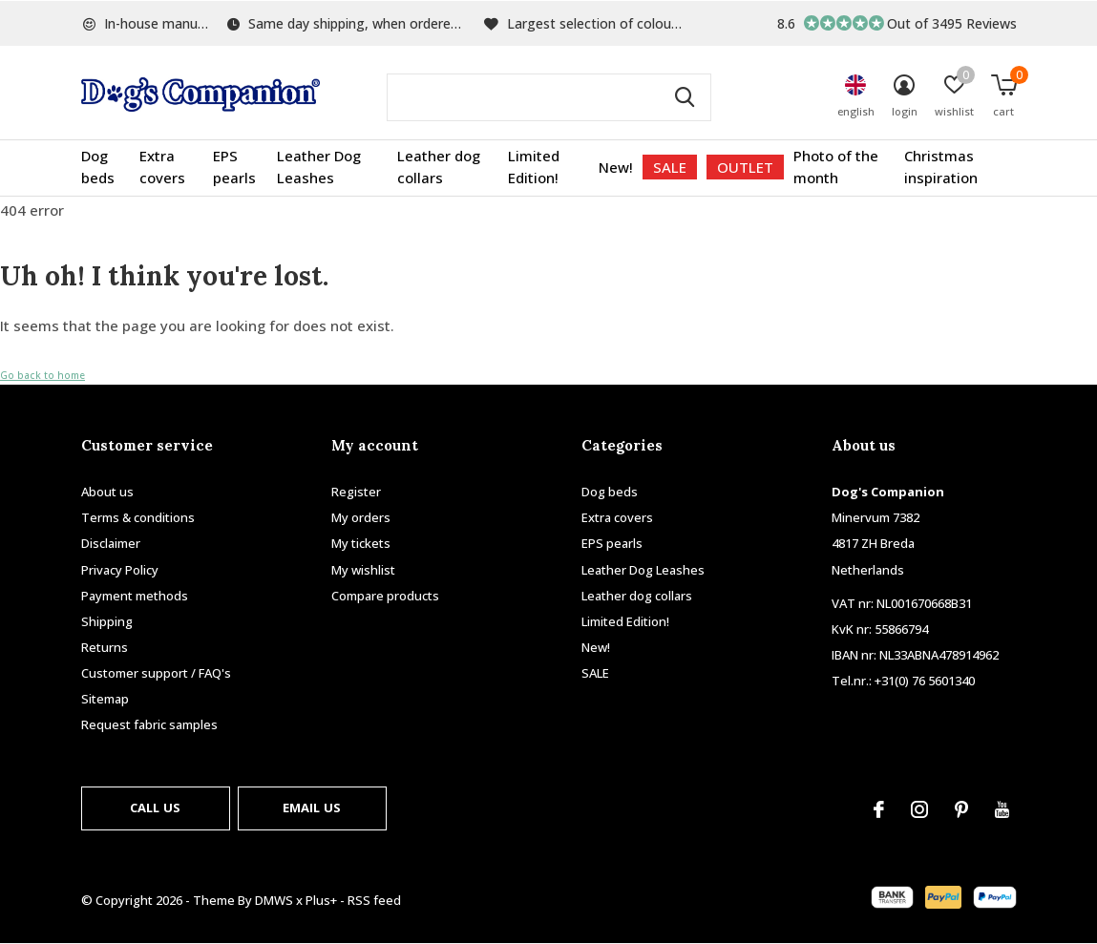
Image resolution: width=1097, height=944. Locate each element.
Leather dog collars (438, 167)
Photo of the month (835, 167)
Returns (104, 647)
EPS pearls (234, 167)
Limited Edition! (533, 167)
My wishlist (363, 569)
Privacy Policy (119, 569)
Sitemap (105, 698)
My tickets (360, 543)
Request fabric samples (149, 724)
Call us (155, 807)
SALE (669, 167)
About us (107, 491)
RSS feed (374, 900)
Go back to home (42, 375)
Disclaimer (110, 543)
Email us (312, 807)
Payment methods (134, 595)
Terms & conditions (138, 517)
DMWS (274, 900)
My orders (360, 517)
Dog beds (98, 167)
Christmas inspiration (941, 167)
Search (684, 97)
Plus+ (321, 900)
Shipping (107, 621)
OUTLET (745, 167)
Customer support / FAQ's (156, 673)
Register (356, 491)
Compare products (385, 595)
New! (616, 167)
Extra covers (162, 167)
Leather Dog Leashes (319, 167)
